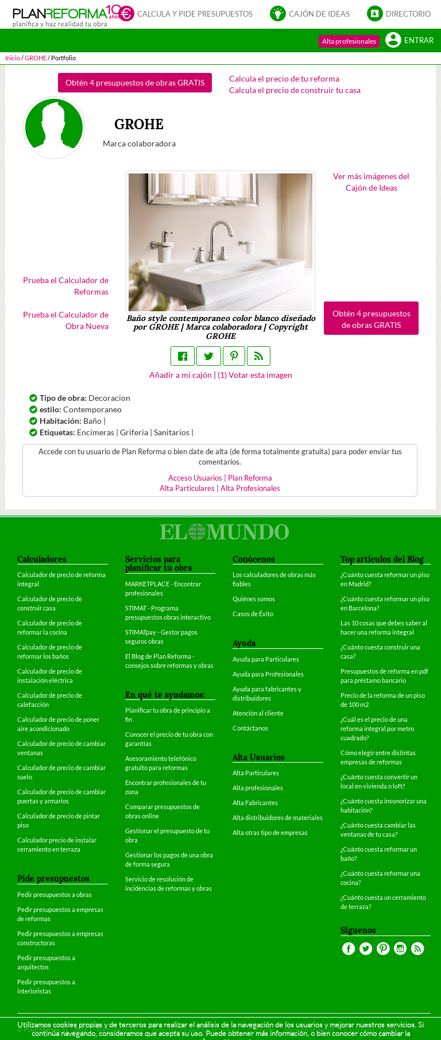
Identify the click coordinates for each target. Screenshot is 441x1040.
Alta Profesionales (250, 488)
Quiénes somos (254, 598)
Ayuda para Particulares (266, 659)
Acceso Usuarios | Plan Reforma (220, 478)
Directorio (399, 13)
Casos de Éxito (253, 613)
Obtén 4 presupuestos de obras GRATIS (134, 82)
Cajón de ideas (310, 13)
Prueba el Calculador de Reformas (66, 285)
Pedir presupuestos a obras (54, 894)
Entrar (409, 39)
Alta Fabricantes (255, 802)
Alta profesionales (349, 41)
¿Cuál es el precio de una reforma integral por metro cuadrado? (377, 728)
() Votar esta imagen (255, 375)
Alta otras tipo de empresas (270, 832)
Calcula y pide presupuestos (185, 13)
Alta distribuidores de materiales (278, 817)
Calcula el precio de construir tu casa (295, 90)
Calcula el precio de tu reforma (284, 78)
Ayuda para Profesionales (268, 674)
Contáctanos (250, 728)
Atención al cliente (258, 713)
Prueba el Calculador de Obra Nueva (66, 320)
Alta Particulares (187, 488)
